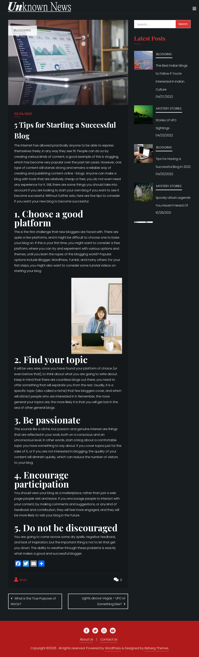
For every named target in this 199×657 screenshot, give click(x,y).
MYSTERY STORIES (169, 108)
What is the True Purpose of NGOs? (33, 601)
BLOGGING (164, 54)
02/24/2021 (23, 114)
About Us (86, 639)
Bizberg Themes (156, 648)
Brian (20, 579)
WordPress (113, 648)
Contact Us (108, 639)
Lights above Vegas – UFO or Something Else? (103, 601)
